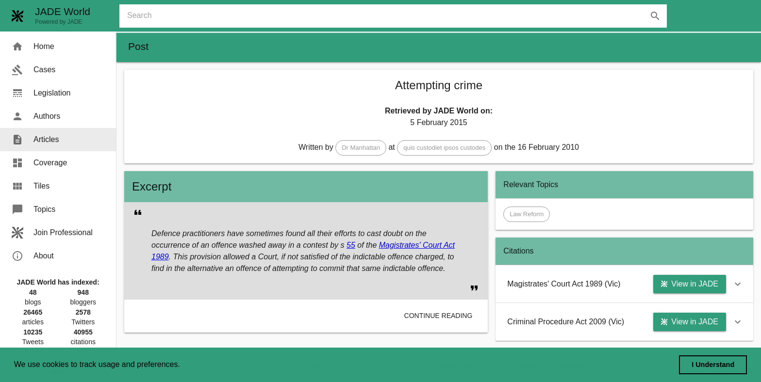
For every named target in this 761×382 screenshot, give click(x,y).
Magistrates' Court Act (417, 245)
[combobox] (397, 16)
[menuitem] (58, 46)
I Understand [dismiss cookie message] (713, 364)
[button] (360, 148)
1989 (160, 257)
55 (351, 245)
